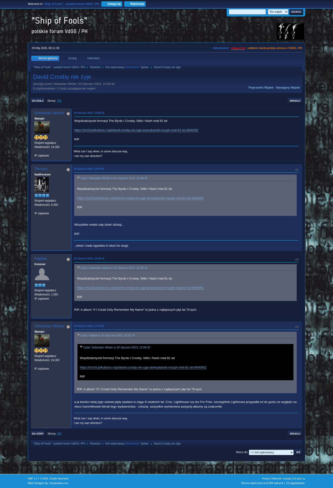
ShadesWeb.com (58, 483)
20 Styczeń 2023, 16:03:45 (89, 168)
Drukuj (295, 100)
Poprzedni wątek (261, 87)
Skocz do (241, 452)
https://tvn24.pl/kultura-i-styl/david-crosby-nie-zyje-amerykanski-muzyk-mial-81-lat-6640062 (136, 130)
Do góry (38, 433)
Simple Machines (58, 478)
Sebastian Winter (49, 113)
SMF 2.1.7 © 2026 (38, 478)
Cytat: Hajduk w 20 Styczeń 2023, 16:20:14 (107, 335)
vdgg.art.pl (238, 48)
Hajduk (40, 258)
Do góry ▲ (299, 478)
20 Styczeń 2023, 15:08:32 (89, 112)
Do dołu (38, 100)
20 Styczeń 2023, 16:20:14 (89, 258)
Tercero (41, 169)
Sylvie (144, 67)
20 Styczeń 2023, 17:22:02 (89, 326)
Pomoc (266, 478)
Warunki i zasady (281, 478)
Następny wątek (288, 87)
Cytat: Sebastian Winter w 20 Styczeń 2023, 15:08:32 (114, 178)
